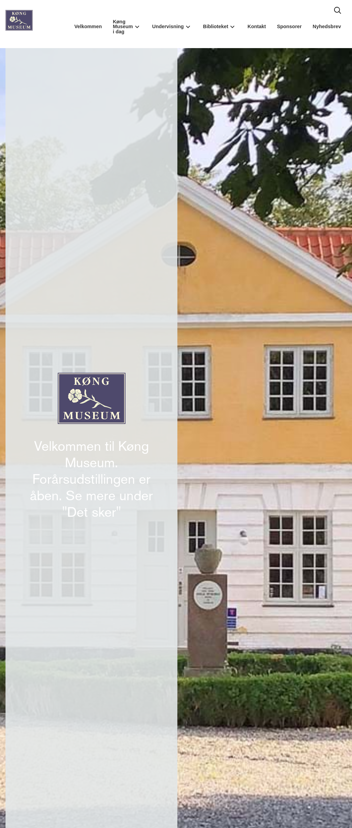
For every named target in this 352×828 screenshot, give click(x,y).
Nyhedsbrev (327, 26)
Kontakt (257, 26)
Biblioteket (216, 26)
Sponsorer (289, 26)
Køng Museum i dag (123, 26)
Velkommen (88, 26)
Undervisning (168, 26)
